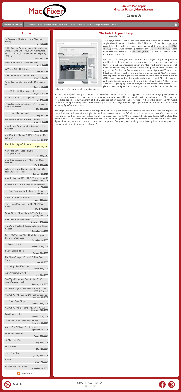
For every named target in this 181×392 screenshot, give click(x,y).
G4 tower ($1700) (161, 48)
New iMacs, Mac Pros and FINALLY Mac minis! (26, 206)
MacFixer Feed (26, 373)
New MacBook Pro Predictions (26, 76)
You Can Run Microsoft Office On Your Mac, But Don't (26, 137)
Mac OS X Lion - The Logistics (26, 98)
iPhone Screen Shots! (26, 251)
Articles (115, 24)
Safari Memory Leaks (26, 315)
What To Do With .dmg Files (26, 198)
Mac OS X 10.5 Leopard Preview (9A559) (26, 308)
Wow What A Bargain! (26, 273)
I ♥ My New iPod (26, 341)
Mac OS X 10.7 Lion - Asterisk (26, 92)
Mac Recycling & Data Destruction (53, 24)
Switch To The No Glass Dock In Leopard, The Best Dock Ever (26, 237)
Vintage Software (101, 24)
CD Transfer (30, 24)
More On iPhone (26, 354)
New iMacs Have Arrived (26, 114)
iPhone (26, 360)
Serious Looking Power (26, 367)
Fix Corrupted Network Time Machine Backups (26, 41)
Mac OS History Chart (81, 24)
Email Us (13, 384)
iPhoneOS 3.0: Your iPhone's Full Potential (26, 185)
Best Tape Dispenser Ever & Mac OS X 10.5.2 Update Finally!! (26, 281)
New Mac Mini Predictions (26, 220)
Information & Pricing (13, 24)
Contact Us (134, 15)
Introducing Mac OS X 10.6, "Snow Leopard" (26, 179)
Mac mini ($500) (140, 51)
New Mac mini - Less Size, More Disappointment (26, 153)
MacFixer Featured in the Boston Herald (26, 192)
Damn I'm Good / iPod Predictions (26, 321)
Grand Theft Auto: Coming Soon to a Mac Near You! (26, 128)
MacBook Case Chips (26, 302)
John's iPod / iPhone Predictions (26, 328)
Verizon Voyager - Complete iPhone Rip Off (26, 289)
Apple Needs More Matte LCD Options (26, 214)
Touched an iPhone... (26, 334)
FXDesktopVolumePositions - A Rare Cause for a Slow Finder (26, 106)
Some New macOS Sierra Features (26, 63)
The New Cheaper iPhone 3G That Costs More (26, 259)
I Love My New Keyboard (26, 267)
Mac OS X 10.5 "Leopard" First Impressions (26, 295)
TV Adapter (26, 347)
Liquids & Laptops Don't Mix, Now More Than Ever (26, 162)
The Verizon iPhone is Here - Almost (26, 120)
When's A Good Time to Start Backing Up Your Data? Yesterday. (26, 171)
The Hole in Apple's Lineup (26, 145)
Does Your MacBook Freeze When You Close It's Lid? (26, 228)
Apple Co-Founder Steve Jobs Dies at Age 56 (26, 84)
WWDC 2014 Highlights (26, 70)
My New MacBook (26, 245)
